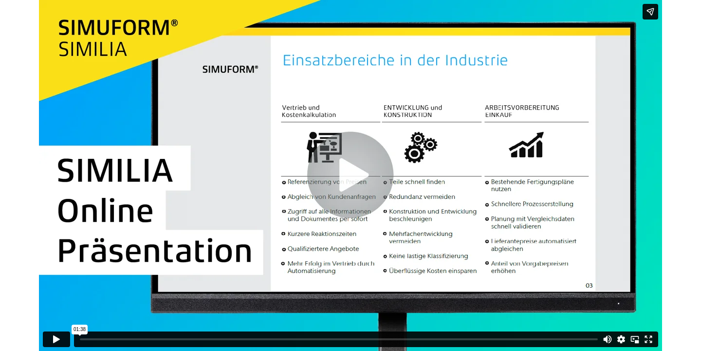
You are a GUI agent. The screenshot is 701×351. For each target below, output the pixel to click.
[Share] (650, 12)
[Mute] (607, 339)
